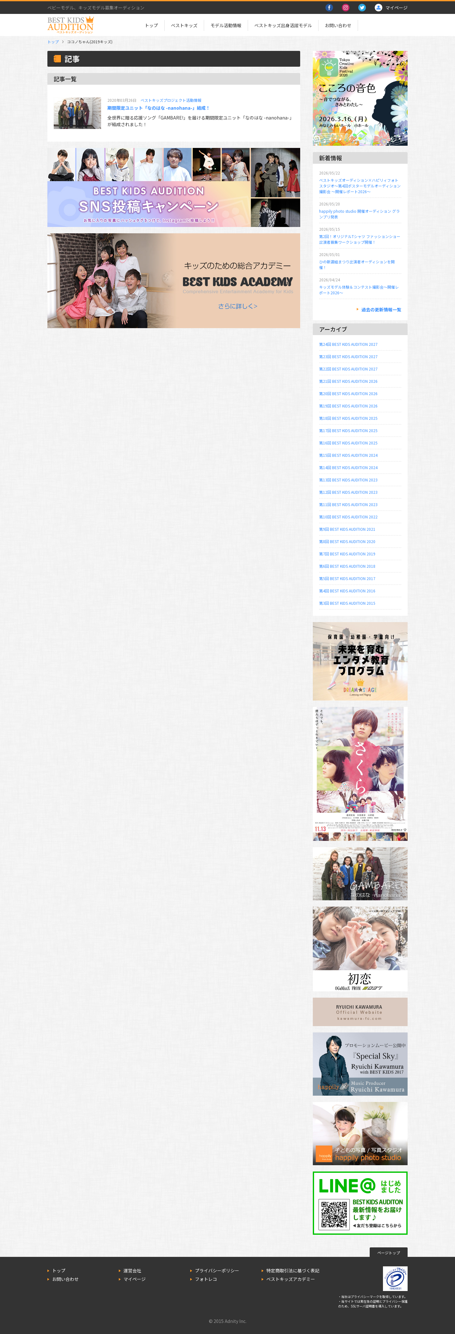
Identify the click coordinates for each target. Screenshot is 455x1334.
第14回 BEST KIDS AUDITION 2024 (348, 467)
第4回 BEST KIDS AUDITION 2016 (347, 590)
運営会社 (132, 1270)
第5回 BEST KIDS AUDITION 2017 (347, 578)
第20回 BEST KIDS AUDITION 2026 (348, 393)
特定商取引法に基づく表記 (292, 1270)
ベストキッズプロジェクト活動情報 (171, 100)
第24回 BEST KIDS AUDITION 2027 (348, 344)
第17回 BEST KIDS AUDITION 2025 (348, 430)
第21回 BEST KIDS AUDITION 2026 (348, 381)
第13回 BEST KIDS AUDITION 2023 (348, 479)
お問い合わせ (338, 25)
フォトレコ (206, 1279)
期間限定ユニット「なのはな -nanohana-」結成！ (158, 108)
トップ (151, 25)
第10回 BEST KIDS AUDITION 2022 (348, 516)
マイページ (135, 1279)
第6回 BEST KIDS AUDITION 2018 (347, 566)
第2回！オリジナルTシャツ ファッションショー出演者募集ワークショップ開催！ (359, 239)
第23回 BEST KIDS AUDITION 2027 (348, 356)
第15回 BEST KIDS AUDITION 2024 (348, 455)
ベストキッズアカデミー (290, 1279)
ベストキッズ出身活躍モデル (283, 25)
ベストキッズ (184, 25)
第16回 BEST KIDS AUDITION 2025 (348, 442)
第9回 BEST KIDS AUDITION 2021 (347, 529)
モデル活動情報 (225, 25)
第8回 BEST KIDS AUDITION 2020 (347, 541)
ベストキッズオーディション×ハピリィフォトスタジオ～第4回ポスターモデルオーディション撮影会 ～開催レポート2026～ (360, 185)
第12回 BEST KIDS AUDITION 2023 (348, 492)
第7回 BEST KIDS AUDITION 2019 (347, 553)
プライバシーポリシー (217, 1270)
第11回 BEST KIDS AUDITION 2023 (348, 504)
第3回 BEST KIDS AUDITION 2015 (347, 603)
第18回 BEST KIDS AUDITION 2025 (348, 418)
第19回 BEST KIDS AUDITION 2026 (348, 405)
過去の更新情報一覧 (381, 309)
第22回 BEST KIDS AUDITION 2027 (348, 368)
